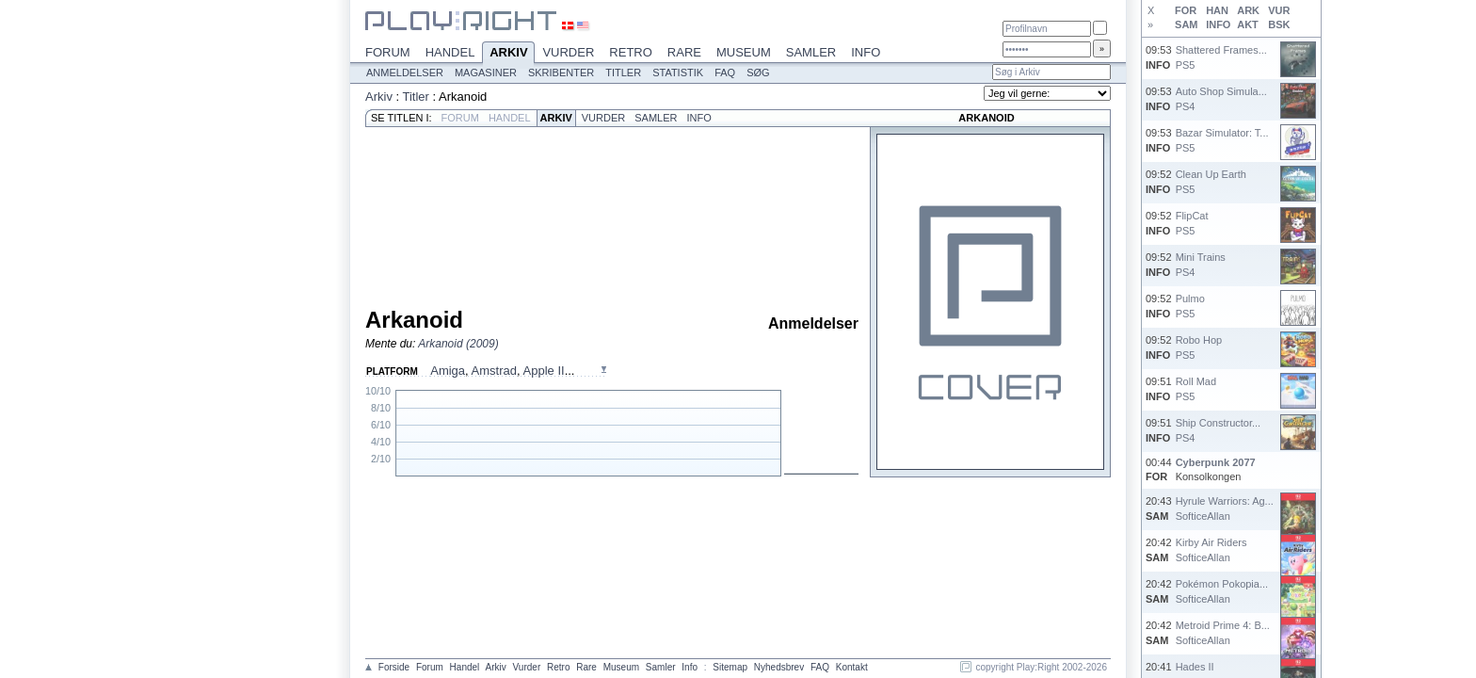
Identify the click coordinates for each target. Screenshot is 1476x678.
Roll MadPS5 (1196, 388)
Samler (811, 52)
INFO (1218, 24)
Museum (743, 52)
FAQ (724, 72)
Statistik (677, 72)
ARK (1248, 10)
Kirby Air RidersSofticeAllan (1211, 549)
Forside (393, 667)
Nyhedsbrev (779, 667)
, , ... (502, 370)
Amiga (447, 370)
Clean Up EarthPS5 (1211, 181)
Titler (623, 72)
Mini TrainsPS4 (1201, 264)
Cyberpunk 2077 (1216, 462)
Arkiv (508, 53)
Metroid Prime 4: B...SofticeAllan (1223, 632)
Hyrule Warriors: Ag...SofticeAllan (1225, 508)
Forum (387, 52)
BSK (1279, 24)
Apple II (544, 370)
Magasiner (486, 72)
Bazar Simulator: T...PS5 (1222, 140)
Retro (630, 52)
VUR (1279, 10)
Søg (757, 72)
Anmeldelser (404, 72)
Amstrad (494, 370)
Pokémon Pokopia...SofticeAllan (1222, 591)
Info (865, 52)
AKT (1248, 24)
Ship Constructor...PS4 (1218, 430)
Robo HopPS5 (1199, 347)
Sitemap (730, 667)
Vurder (568, 52)
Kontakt (852, 667)
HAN (1217, 10)
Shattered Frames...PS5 (1221, 57)
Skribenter (561, 72)
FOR (1185, 10)
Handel (450, 52)
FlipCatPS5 (1192, 222)
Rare (684, 52)
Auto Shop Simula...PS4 (1221, 98)
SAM (1186, 24)
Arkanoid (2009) (458, 343)
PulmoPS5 (1190, 305)
